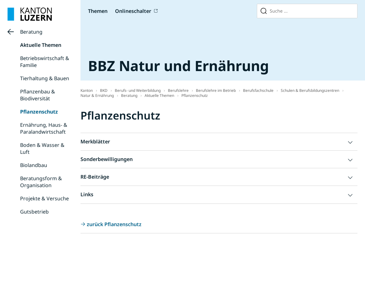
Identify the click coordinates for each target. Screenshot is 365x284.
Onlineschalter (133, 11)
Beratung (31, 31)
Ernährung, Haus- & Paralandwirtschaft (43, 128)
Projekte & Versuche (44, 198)
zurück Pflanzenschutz (114, 224)
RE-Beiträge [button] (94, 176)
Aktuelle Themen (40, 45)
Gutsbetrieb (34, 211)
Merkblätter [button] (95, 141)
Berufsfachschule (258, 90)
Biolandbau (33, 165)
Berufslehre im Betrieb (216, 90)
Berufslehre (178, 90)
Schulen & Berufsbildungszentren (310, 90)
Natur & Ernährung (97, 95)
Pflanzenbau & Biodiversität (37, 95)
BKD (104, 90)
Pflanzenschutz (39, 111)
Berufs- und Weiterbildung (138, 90)
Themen (98, 11)
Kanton (86, 90)
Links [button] (86, 194)
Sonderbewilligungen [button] (106, 159)
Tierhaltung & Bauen (44, 78)
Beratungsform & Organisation (41, 182)
